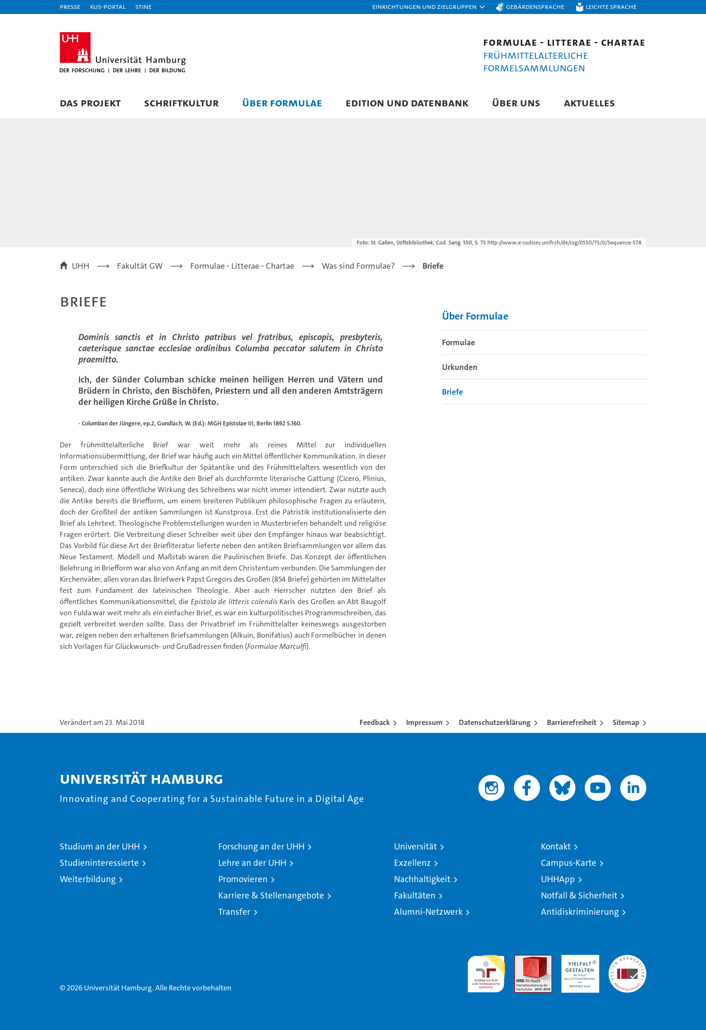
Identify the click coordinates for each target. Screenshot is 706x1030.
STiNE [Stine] (143, 6)
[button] (429, 7)
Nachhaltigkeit (422, 879)
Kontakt (556, 846)
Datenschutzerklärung (495, 722)
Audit (523, 960)
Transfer (234, 912)
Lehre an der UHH (252, 863)
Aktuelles (589, 102)
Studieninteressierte (99, 863)
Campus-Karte (568, 863)
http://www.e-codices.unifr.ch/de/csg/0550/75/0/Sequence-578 (564, 242)
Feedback (375, 722)
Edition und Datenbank (407, 102)
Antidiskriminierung (580, 912)
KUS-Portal (107, 6)
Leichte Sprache (611, 6)
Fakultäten (415, 895)
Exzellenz (412, 863)
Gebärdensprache (535, 6)
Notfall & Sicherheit (579, 895)
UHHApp (558, 879)
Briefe (452, 392)
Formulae (458, 342)
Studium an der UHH (100, 846)
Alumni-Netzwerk (428, 912)
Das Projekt (90, 102)
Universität (415, 846)
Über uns (516, 102)
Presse (70, 6)
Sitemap (626, 722)
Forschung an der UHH (261, 846)
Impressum (424, 722)
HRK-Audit (578, 960)
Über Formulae (282, 102)
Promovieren (243, 879)
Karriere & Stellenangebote (271, 895)
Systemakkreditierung (627, 960)
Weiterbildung (88, 879)
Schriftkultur (181, 102)
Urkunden (460, 367)
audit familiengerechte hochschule (486, 969)
